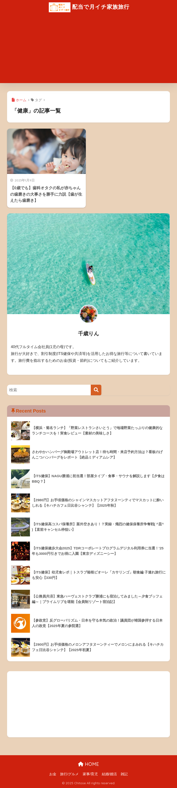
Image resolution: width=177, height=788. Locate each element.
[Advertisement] (88, 50)
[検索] (96, 390)
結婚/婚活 (109, 774)
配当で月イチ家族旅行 (89, 7)
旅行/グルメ (69, 774)
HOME (88, 764)
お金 (52, 774)
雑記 (124, 774)
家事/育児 (90, 774)
